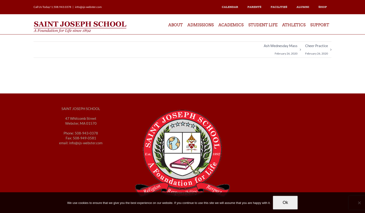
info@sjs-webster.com (88, 7)
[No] (359, 202)
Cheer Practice (316, 51)
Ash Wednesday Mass (280, 51)
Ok (285, 202)
